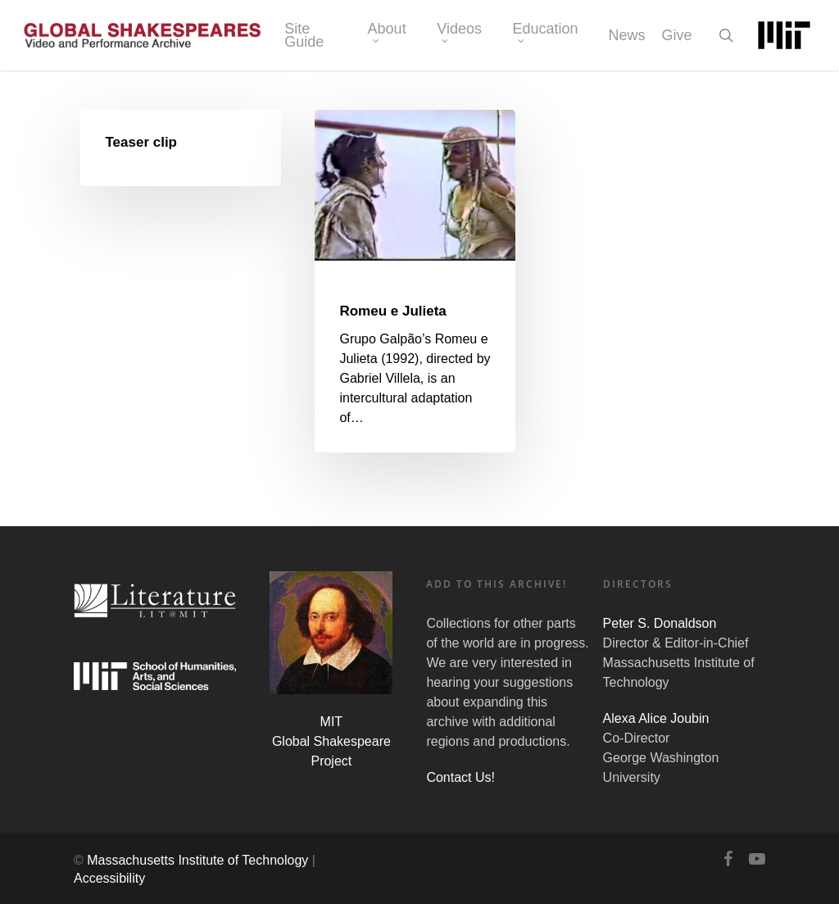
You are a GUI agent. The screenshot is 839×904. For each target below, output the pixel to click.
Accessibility (109, 878)
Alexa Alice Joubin (656, 718)
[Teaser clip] (181, 148)
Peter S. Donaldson (660, 623)
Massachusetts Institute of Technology (197, 860)
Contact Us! (460, 777)
